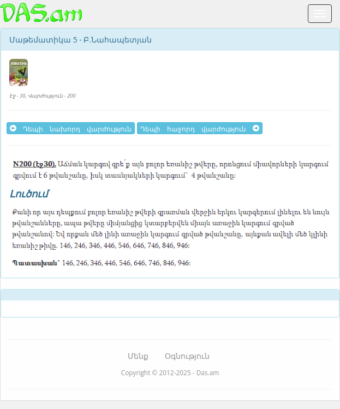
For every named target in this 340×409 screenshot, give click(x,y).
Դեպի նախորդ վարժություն (71, 128)
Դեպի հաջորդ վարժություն (199, 128)
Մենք (138, 356)
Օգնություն (187, 356)
